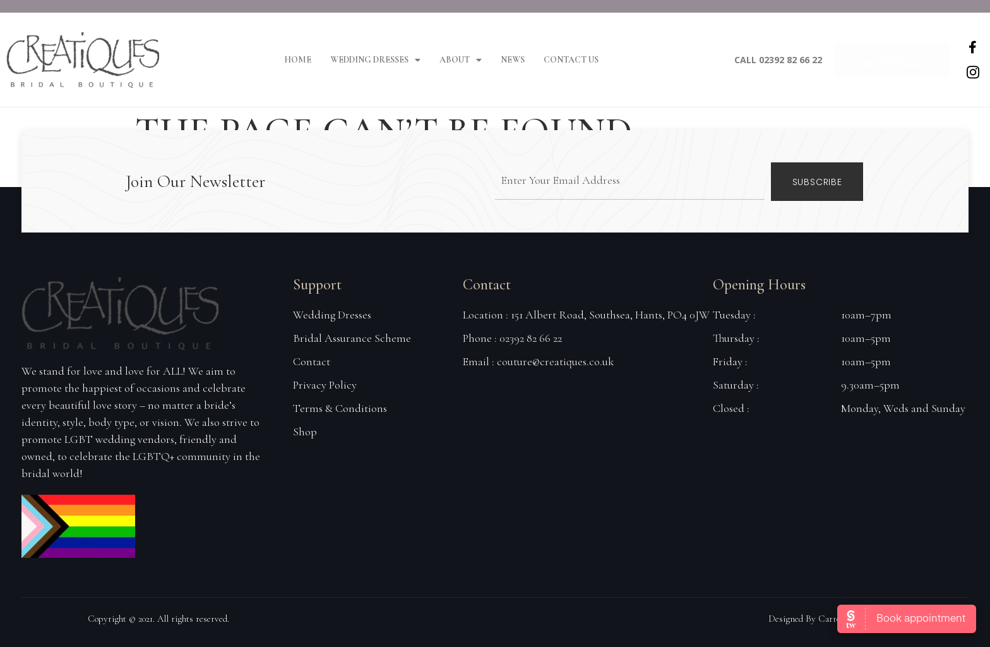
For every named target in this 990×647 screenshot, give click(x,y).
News (513, 59)
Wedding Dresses (375, 60)
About (460, 60)
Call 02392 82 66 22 (778, 60)
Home (297, 59)
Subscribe (817, 181)
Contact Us (571, 59)
